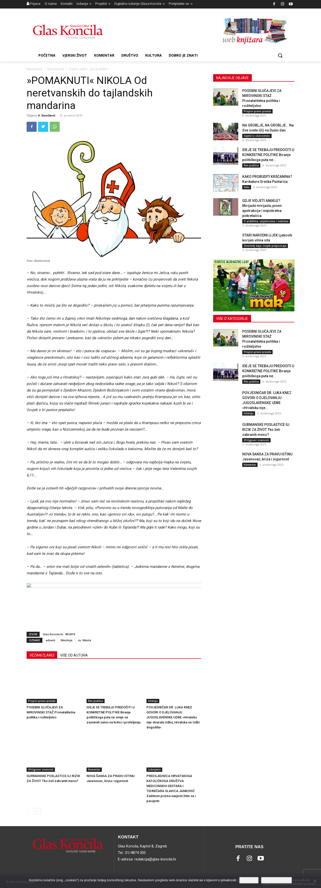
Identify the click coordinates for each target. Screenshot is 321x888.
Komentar (94, 769)
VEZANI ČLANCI (42, 655)
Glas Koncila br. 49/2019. (59, 634)
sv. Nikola (84, 640)
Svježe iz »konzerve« (257, 136)
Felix (247, 187)
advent (50, 640)
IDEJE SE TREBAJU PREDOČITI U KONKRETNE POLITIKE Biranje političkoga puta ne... (268, 155)
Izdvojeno (154, 769)
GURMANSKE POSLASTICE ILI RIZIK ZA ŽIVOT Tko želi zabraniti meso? (265, 430)
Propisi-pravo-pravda (41, 701)
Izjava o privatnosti (276, 880)
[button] (280, 55)
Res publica (95, 701)
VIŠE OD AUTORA (74, 655)
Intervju (153, 701)
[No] (314, 880)
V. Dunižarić (46, 115)
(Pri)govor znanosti (40, 769)
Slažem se (249, 880)
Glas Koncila (55, 69)
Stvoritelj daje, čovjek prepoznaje (265, 245)
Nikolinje (66, 640)
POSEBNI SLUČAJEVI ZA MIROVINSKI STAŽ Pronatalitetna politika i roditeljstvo (51, 712)
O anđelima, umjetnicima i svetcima (266, 221)
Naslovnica (34, 69)
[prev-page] (30, 811)
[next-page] (38, 811)
